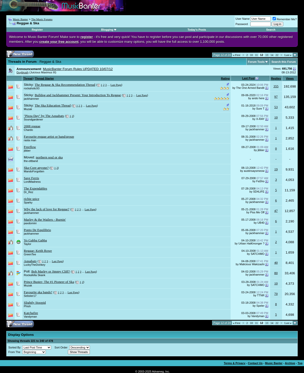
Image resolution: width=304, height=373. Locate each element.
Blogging (107, 29)
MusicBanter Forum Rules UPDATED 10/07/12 (78, 69)
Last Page (116, 84)
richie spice (31, 199)
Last (288, 54)
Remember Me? (285, 19)
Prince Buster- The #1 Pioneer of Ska (49, 282)
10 (251, 54)
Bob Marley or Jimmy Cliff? (50, 271)
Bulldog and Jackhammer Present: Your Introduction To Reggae (78, 95)
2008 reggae (32, 126)
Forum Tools (256, 61)
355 (275, 86)
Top (300, 363)
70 (276, 294)
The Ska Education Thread (53, 105)
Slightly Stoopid (35, 302)
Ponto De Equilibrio (37, 230)
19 (276, 169)
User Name (243, 18)
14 (272, 54)
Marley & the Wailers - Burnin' (45, 219)
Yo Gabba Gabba (35, 240)
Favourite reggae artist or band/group (49, 136)
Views (290, 78)
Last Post (248, 78)
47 (276, 211)
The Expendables (35, 188)
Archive (290, 363)
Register (37, 29)
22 (277, 54)
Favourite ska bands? (38, 292)
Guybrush (22, 72)
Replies (276, 78)
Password (242, 24)
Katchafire (31, 313)
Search (270, 29)
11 (256, 54)
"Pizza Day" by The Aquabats (44, 116)
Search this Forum (283, 61)
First (236, 54)
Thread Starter (44, 78)
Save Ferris (31, 178)
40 (276, 262)
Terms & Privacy (234, 363)
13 (267, 54)
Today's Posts (197, 29)
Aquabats (30, 261)
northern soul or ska (49, 157)
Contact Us (255, 363)
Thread (28, 78)
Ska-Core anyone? (36, 168)
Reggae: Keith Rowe (38, 251)
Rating (225, 78)
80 (276, 273)
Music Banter (20, 19)
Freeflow (30, 147)
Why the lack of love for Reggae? (46, 209)
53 (276, 107)
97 (276, 96)
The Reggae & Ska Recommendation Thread (65, 85)
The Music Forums (41, 19)
